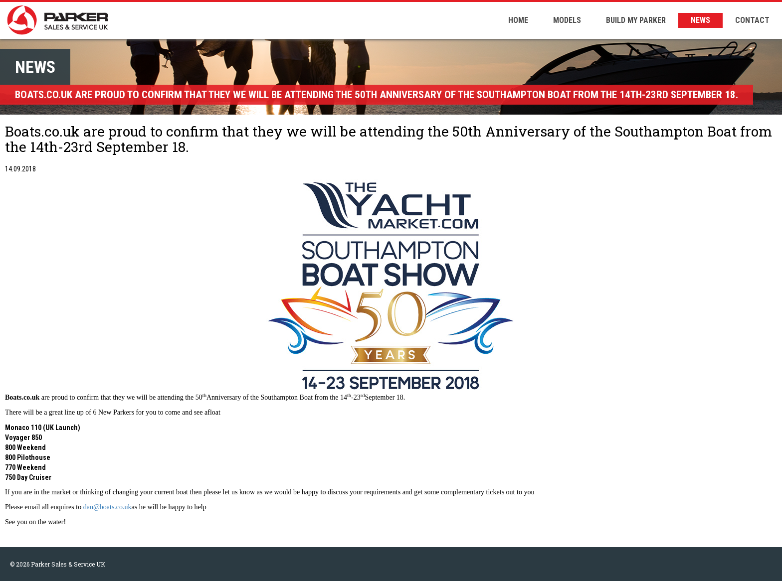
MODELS (567, 20)
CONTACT (752, 20)
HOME (518, 20)
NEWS (700, 20)
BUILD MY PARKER (636, 20)
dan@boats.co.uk (107, 507)
